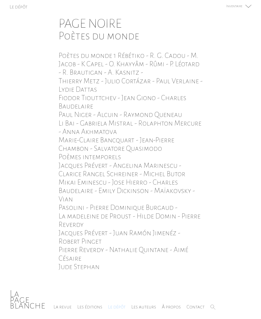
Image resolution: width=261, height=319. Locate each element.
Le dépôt (117, 306)
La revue (63, 306)
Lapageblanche (27, 299)
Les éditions (89, 306)
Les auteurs (143, 306)
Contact (196, 306)
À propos (171, 306)
